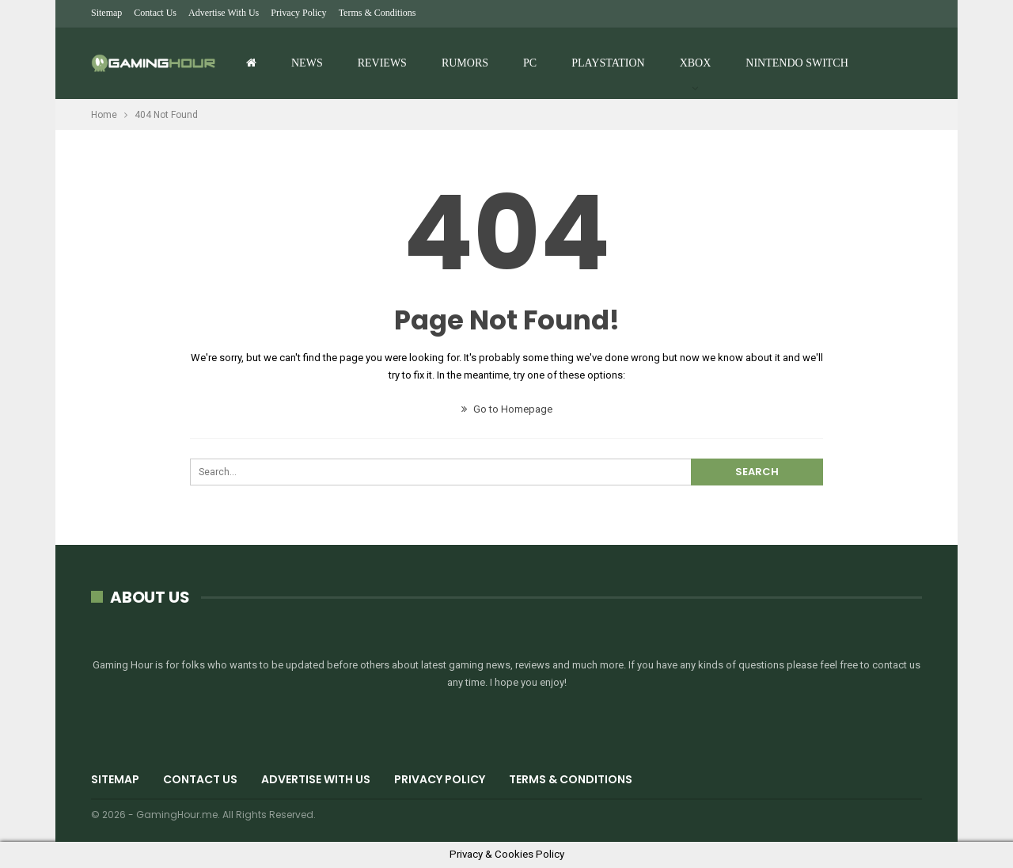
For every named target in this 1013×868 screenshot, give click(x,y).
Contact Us (155, 12)
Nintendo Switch (797, 63)
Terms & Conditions (377, 12)
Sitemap (106, 12)
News (307, 63)
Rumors (465, 63)
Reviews (382, 63)
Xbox (695, 63)
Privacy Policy (298, 12)
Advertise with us (223, 12)
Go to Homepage (506, 409)
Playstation (607, 63)
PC (530, 63)
